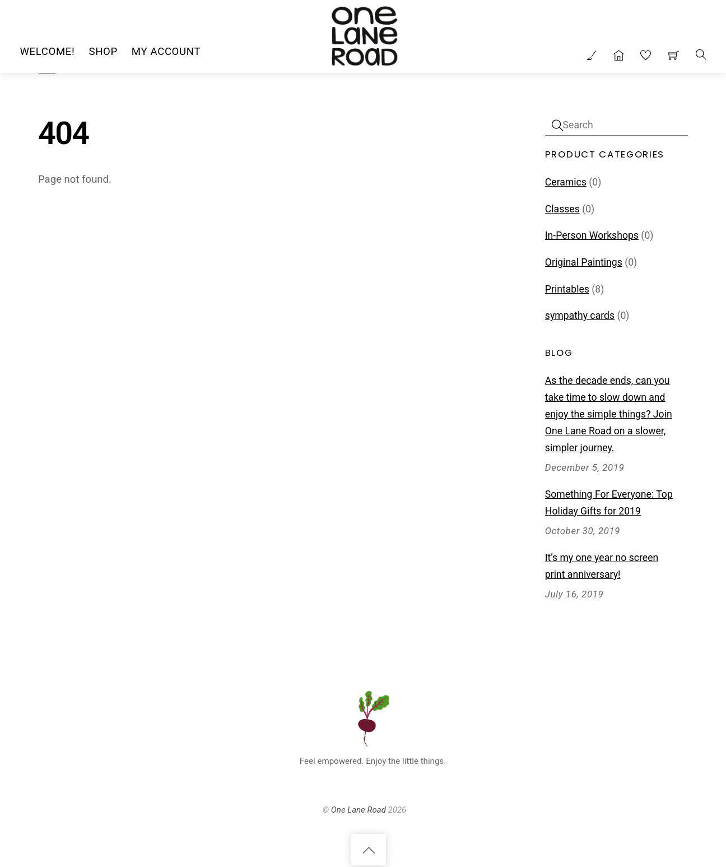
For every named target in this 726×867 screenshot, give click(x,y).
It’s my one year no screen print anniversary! (601, 566)
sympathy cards (580, 315)
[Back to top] (368, 851)
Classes (562, 209)
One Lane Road (358, 811)
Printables (567, 289)
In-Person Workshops (592, 235)
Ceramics (566, 182)
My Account (166, 51)
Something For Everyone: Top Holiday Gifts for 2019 (609, 503)
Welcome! (47, 51)
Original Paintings (583, 262)
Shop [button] (103, 51)
